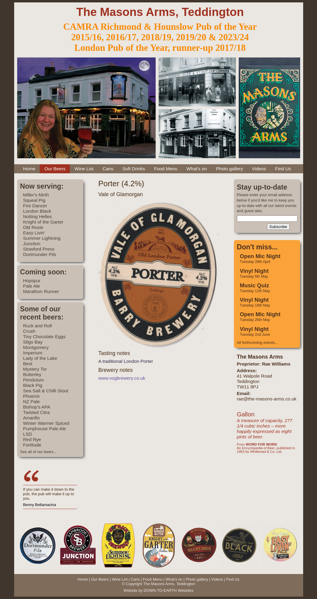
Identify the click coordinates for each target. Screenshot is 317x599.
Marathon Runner (41, 291)
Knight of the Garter (43, 221)
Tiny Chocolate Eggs (44, 336)
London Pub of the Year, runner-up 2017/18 (160, 48)
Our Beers (54, 168)
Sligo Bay (33, 341)
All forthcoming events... (257, 342)
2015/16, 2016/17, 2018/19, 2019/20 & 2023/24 (160, 37)
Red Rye (32, 439)
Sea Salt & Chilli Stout (45, 390)
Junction (31, 243)
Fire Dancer (35, 205)
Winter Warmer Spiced (46, 423)
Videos (259, 168)
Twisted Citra (36, 412)
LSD (27, 434)
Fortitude (32, 444)
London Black (37, 211)
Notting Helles (37, 216)
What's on (196, 168)
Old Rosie (33, 227)
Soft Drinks (134, 168)
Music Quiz (254, 285)
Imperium (32, 352)
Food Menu (166, 168)
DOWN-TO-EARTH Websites (169, 590)
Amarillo (31, 417)
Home (29, 168)
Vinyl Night (254, 271)
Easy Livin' (34, 232)
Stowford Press (38, 249)
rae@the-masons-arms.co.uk (267, 398)
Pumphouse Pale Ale (44, 428)
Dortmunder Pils (39, 254)
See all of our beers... (38, 451)
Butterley (32, 374)
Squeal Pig (34, 200)
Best (28, 363)
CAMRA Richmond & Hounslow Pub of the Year (160, 27)
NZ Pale (31, 401)
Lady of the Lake (40, 358)
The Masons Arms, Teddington (160, 11)
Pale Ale (31, 286)
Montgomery (36, 347)
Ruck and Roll (37, 325)
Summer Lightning (42, 238)
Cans (108, 168)
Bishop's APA (37, 406)
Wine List (83, 168)
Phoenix (31, 396)
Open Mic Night (260, 256)
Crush (29, 331)
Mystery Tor (35, 369)
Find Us (283, 168)
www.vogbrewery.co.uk (121, 378)
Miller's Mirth (36, 194)
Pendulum (33, 379)
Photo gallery (229, 168)
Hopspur (32, 280)
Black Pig (32, 385)
